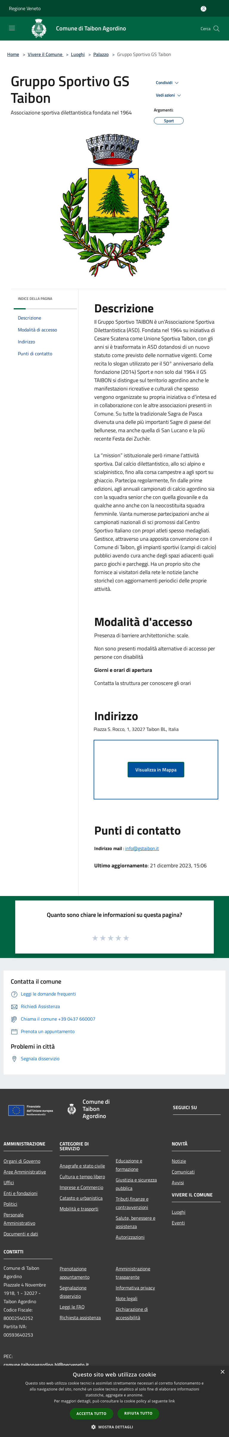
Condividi (168, 82)
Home (13, 54)
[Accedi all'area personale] (203, 9)
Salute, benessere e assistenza (135, 1222)
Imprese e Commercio (81, 1187)
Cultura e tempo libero (82, 1176)
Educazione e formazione (129, 1165)
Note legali (126, 1298)
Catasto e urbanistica (81, 1198)
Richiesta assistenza (80, 1317)
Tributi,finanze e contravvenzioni (132, 1203)
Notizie (179, 1161)
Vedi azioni (169, 95)
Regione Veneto (25, 8)
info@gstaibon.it (142, 848)
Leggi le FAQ (72, 1306)
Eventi (178, 1222)
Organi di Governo (22, 1161)
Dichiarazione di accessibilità (132, 1313)
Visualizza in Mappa (156, 769)
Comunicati (183, 1171)
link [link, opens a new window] (172, 1401)
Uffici (9, 1182)
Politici (10, 1203)
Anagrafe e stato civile (82, 1165)
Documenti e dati (21, 1233)
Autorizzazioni (130, 1237)
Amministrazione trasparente (133, 1273)
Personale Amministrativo (19, 1219)
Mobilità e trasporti (79, 1208)
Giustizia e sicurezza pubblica (136, 1184)
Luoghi (78, 54)
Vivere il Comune (46, 54)
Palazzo (101, 54)
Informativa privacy (135, 1287)
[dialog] (114, 1401)
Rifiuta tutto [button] (138, 1413)
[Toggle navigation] (12, 28)
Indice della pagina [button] (35, 298)
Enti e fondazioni (21, 1193)
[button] (114, 1427)
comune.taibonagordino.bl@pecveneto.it (46, 1364)
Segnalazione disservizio (73, 1292)
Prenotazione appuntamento (74, 1273)
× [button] (222, 1372)
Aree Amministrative (25, 1171)
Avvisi (178, 1182)
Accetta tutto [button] (91, 1413)
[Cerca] (216, 28)
